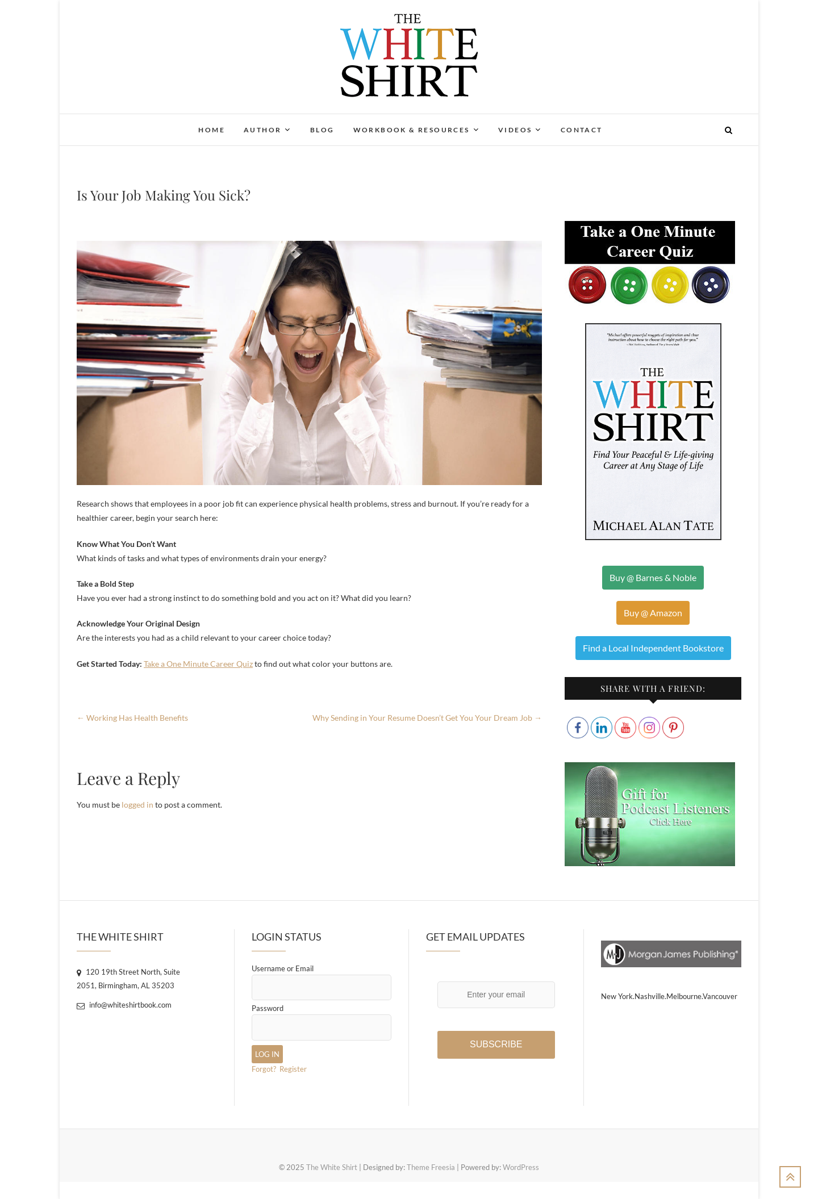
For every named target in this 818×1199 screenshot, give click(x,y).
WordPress (521, 1167)
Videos (515, 130)
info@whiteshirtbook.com (124, 1004)
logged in (137, 804)
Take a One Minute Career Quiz (198, 664)
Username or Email (283, 968)
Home (211, 130)
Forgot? (264, 1068)
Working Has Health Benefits (132, 717)
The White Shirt (331, 1167)
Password (267, 1008)
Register (293, 1068)
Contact (582, 130)
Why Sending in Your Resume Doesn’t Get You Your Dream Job (427, 717)
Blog (322, 130)
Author (262, 130)
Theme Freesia (431, 1167)
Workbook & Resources (411, 130)
